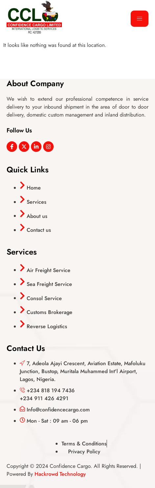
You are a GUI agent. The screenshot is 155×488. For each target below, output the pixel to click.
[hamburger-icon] (139, 19)
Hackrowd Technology (60, 474)
